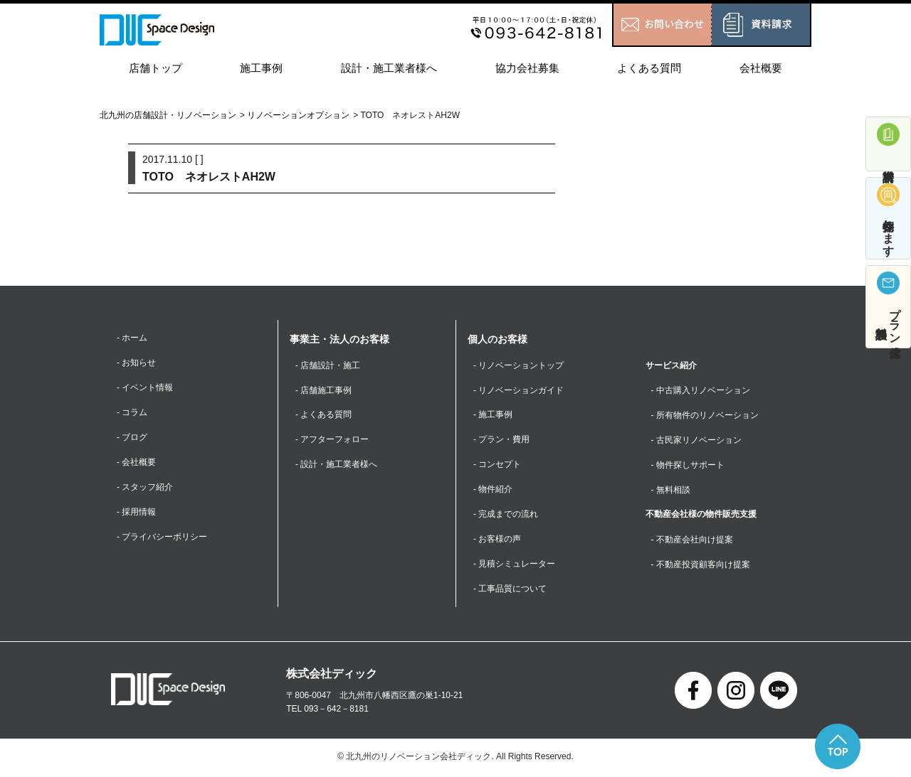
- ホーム (132, 338)
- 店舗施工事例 (323, 390)
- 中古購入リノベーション (700, 390)
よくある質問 (649, 68)
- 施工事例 (492, 415)
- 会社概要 (136, 463)
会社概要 (760, 68)
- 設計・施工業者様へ (336, 465)
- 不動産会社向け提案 (692, 540)
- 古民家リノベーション (696, 440)
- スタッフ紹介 (145, 488)
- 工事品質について (510, 590)
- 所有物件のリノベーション (705, 415)
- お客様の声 (497, 540)
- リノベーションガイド (518, 390)
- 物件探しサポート (688, 465)
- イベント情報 (145, 388)
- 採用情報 (136, 513)
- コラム (132, 413)
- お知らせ (136, 363)
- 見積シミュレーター (514, 565)
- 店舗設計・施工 (327, 365)
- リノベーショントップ (518, 365)
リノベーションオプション (298, 115)
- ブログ (132, 438)
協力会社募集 (527, 68)
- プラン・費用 (501, 440)
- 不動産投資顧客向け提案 (700, 565)
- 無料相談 (670, 490)
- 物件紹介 (492, 490)
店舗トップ (155, 68)
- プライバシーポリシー (162, 538)
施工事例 (261, 68)
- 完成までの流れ (505, 515)
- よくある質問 (323, 415)
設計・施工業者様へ (389, 68)
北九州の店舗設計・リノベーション (168, 115)
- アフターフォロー (332, 440)
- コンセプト (497, 465)
